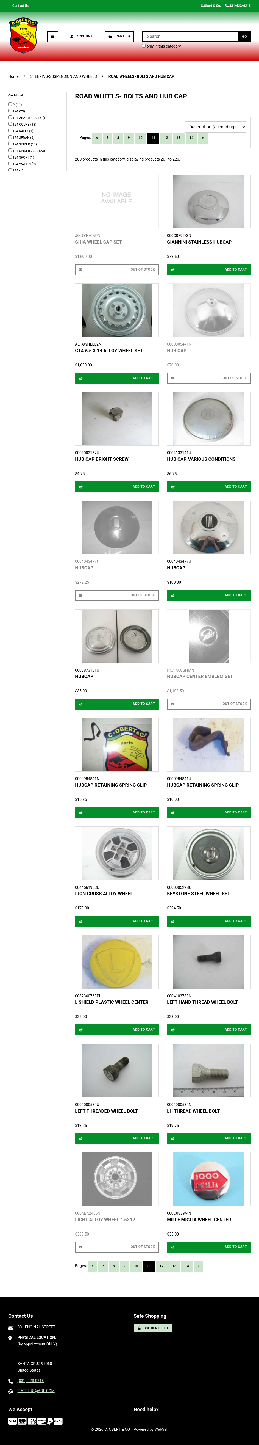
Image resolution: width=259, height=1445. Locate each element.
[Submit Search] (244, 36)
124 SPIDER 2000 (26, 151)
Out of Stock (117, 269)
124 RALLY (21, 131)
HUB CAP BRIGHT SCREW (102, 459)
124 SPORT (21, 157)
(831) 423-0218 (31, 1380)
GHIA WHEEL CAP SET (98, 242)
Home (13, 76)
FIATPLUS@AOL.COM (36, 1391)
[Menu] (52, 36)
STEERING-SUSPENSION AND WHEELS (63, 76)
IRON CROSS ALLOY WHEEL (104, 893)
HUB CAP (176, 350)
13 (179, 138)
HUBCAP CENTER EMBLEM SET (200, 676)
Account (81, 36)
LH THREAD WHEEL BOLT (193, 1111)
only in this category (161, 46)
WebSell (161, 1429)
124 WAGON (22, 164)
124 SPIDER (22, 144)
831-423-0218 (238, 6)
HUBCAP (84, 567)
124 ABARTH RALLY (28, 118)
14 (192, 138)
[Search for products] (190, 36)
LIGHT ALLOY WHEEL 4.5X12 (105, 1219)
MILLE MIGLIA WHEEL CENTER (199, 1219)
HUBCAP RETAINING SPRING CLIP (111, 785)
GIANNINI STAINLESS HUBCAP (199, 242)
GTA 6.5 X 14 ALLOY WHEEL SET (109, 350)
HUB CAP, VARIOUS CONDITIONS (201, 459)
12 (166, 138)
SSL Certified (153, 1328)
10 (140, 138)
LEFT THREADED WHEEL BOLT (106, 1111)
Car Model (16, 95)
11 (153, 138)
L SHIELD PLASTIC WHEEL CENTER (111, 1002)
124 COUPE (21, 124)
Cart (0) (119, 36)
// (14, 105)
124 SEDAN (21, 138)
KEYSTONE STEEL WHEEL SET (198, 893)
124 (16, 111)
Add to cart (209, 269)
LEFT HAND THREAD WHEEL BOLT (202, 1002)
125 (16, 171)
